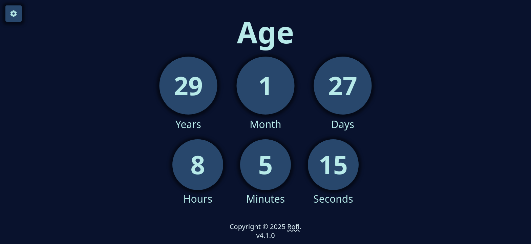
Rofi (293, 226)
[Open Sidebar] (13, 13)
